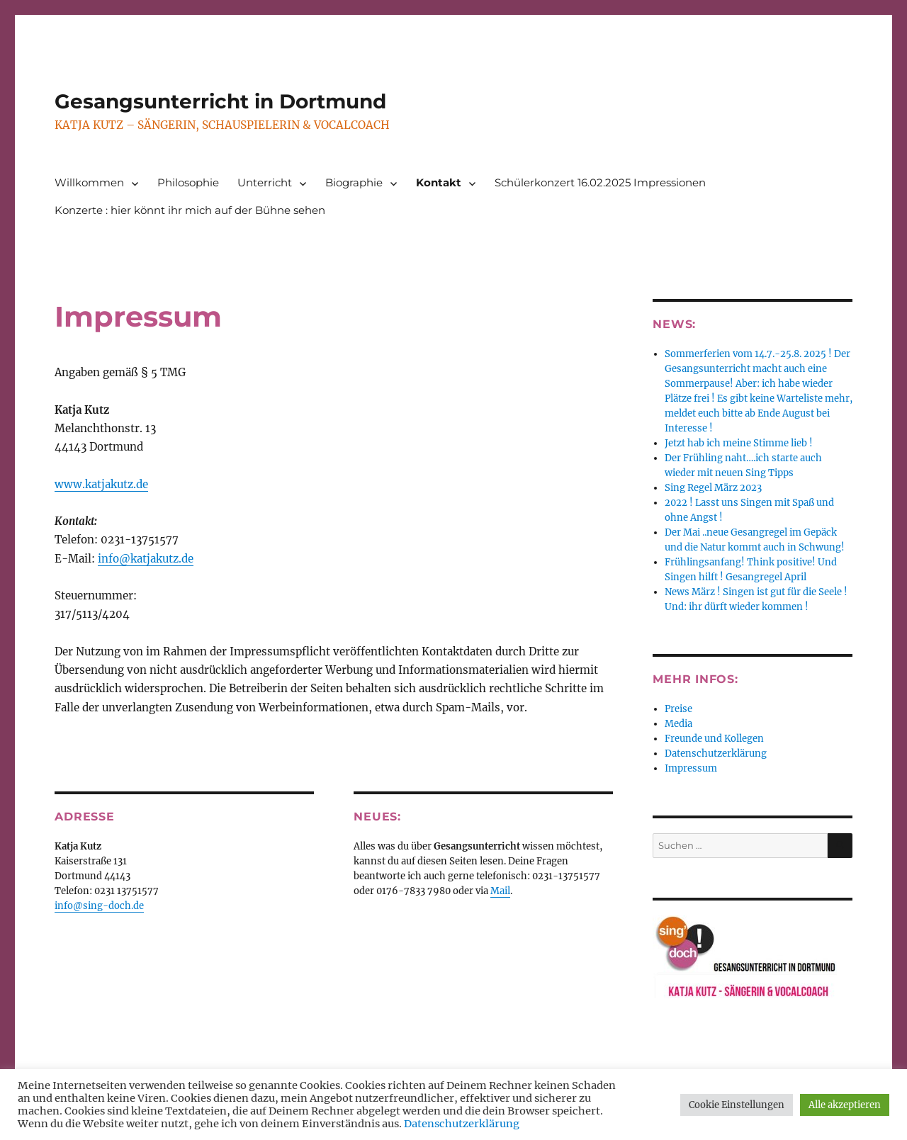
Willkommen (89, 182)
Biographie (354, 182)
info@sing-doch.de (99, 906)
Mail (500, 891)
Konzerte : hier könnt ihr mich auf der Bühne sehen (190, 210)
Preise (678, 709)
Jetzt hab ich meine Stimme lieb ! (739, 443)
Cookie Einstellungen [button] (736, 1105)
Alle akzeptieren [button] (845, 1105)
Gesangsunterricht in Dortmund (220, 101)
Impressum (691, 768)
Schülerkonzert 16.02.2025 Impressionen (600, 182)
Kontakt (438, 182)
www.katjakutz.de (101, 484)
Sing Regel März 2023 (713, 488)
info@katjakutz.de (145, 558)
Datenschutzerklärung (716, 753)
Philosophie (188, 182)
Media (678, 724)
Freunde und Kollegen (714, 739)
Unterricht (264, 182)
